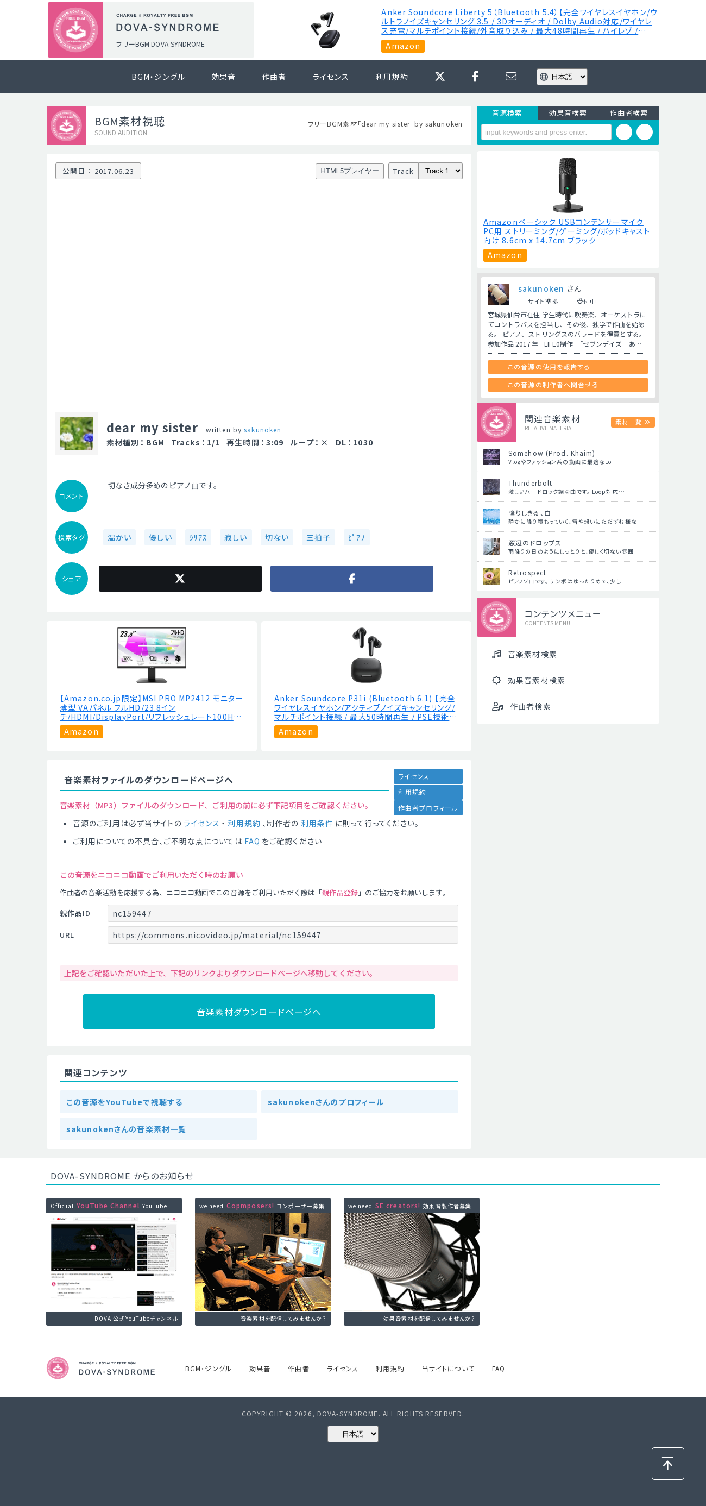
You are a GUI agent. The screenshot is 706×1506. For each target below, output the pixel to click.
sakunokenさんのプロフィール (326, 1101)
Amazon (403, 45)
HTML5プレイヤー (350, 171)
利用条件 (317, 823)
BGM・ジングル (158, 76)
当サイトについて (448, 1368)
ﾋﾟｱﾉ (356, 537)
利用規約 (391, 76)
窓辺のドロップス (535, 542)
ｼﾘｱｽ (198, 537)
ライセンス (331, 76)
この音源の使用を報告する (549, 366)
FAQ (252, 841)
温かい (119, 537)
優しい (160, 537)
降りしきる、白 (529, 512)
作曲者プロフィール (428, 807)
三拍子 (318, 537)
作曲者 (274, 76)
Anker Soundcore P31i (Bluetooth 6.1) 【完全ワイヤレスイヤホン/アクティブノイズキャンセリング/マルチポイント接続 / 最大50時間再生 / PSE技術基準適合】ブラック (365, 707)
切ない (277, 537)
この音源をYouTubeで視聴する (124, 1101)
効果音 (223, 76)
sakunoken (262, 429)
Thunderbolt (530, 482)
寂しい (235, 537)
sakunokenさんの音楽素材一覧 (126, 1129)
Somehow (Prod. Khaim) (552, 452)
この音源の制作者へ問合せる (553, 384)
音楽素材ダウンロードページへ (259, 1011)
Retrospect (527, 572)
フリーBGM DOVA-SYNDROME (160, 43)
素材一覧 (628, 421)
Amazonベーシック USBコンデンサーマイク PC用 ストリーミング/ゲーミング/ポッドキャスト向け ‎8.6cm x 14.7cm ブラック (566, 230)
